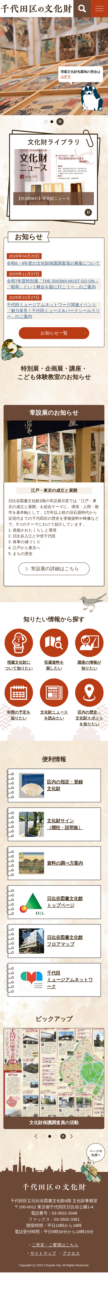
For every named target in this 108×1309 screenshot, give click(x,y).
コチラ (65, 76)
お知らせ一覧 (54, 333)
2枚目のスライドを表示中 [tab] (51, 121)
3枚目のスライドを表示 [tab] (55, 1136)
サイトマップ (43, 1253)
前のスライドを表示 (36, 1136)
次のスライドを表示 (71, 1136)
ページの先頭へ (92, 1163)
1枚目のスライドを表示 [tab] (45, 121)
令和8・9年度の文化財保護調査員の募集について (53, 263)
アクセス (71, 1253)
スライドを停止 (60, 121)
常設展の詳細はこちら (55, 568)
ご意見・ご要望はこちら (55, 1245)
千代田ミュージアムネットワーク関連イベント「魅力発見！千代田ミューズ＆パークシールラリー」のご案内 (53, 310)
